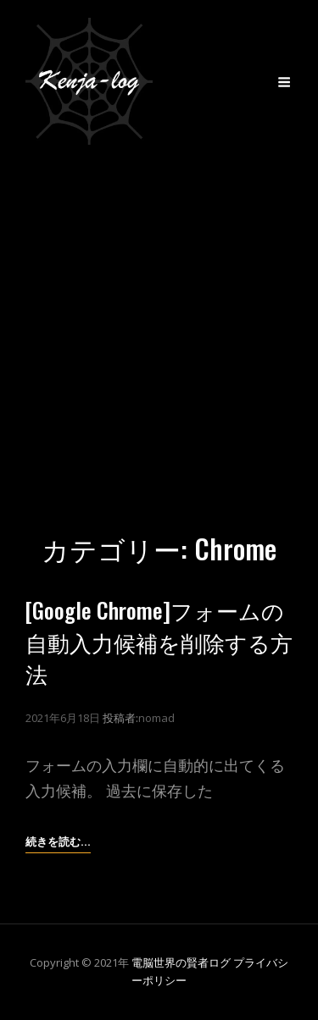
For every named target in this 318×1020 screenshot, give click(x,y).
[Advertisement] (159, 329)
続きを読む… (58, 841)
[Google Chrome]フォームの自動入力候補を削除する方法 (159, 641)
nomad (156, 717)
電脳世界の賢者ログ (181, 962)
